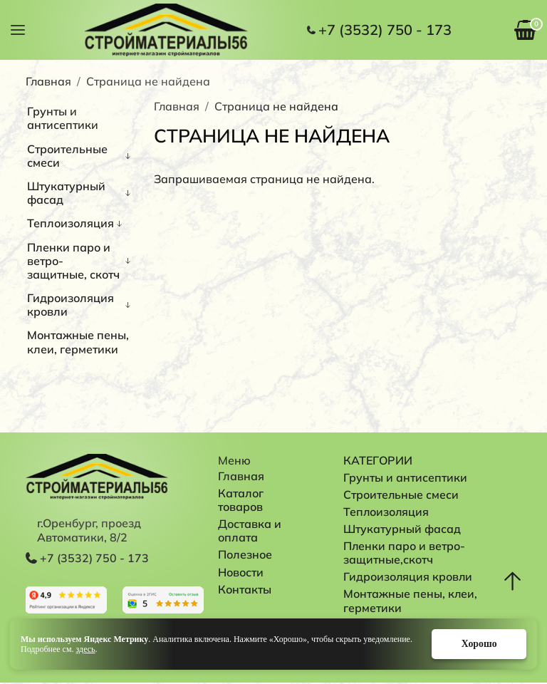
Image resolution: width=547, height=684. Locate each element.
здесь (85, 649)
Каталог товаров (242, 500)
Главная (48, 81)
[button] (18, 28)
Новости (241, 572)
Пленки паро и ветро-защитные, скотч (73, 260)
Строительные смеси (67, 156)
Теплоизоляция (70, 223)
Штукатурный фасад (66, 193)
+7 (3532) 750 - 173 (385, 29)
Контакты (244, 589)
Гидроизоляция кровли (70, 304)
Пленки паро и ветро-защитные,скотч (404, 553)
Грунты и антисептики (62, 118)
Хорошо (478, 643)
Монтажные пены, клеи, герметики (78, 342)
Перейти (66, 599)
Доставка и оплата (251, 530)
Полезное (245, 554)
